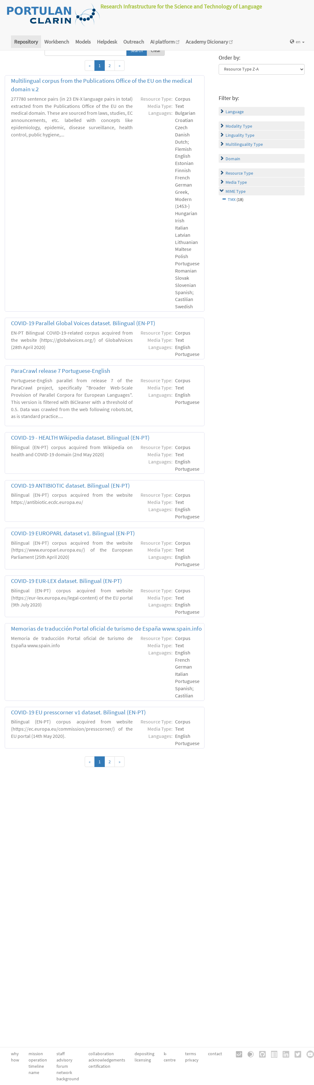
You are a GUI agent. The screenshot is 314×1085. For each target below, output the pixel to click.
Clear (156, 50)
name (34, 1072)
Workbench (56, 41)
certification (99, 1066)
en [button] (297, 42)
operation (38, 1060)
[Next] (119, 65)
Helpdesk (107, 41)
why (15, 1053)
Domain (233, 158)
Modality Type (239, 126)
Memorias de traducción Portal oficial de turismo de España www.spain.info (106, 628)
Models (83, 41)
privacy (192, 1060)
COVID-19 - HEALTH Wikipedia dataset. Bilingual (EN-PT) (80, 437)
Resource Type (239, 173)
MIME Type (236, 191)
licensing (143, 1060)
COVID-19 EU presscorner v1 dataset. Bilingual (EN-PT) (78, 712)
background (67, 1079)
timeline (36, 1066)
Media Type (236, 182)
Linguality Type (240, 135)
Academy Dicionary (209, 41)
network (64, 1072)
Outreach (133, 41)
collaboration (101, 1053)
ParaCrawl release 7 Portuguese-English (60, 370)
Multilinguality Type (244, 144)
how (15, 1060)
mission (36, 1053)
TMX (232, 199)
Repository (26, 41)
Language (235, 111)
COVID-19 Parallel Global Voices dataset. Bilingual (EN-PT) (83, 323)
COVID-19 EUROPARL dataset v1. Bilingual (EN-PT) (73, 533)
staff (60, 1053)
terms (190, 1053)
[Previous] (90, 65)
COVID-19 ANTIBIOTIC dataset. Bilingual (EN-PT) (70, 485)
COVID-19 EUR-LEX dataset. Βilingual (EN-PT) (66, 581)
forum (62, 1066)
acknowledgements (106, 1060)
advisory (64, 1060)
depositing (144, 1053)
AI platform (164, 41)
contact (215, 1053)
